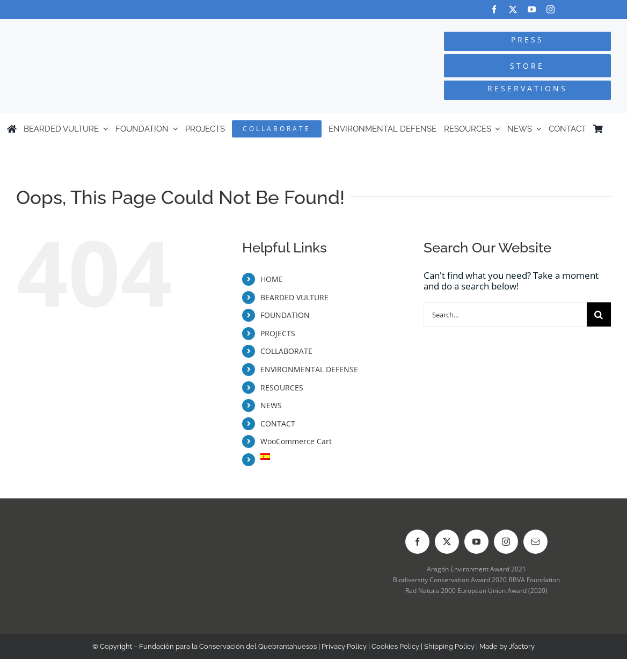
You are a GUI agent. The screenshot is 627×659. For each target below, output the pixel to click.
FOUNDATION (285, 315)
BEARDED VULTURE (294, 297)
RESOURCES (281, 387)
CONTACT (277, 423)
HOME (271, 279)
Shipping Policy (449, 646)
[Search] (599, 314)
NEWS (271, 405)
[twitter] (513, 9)
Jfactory (522, 646)
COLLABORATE (286, 351)
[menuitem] (615, 129)
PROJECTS (277, 333)
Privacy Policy (344, 646)
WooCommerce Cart (296, 441)
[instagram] (550, 9)
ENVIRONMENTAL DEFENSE (309, 369)
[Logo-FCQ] (118, 29)
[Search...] (505, 314)
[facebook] (494, 9)
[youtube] (532, 9)
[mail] (535, 542)
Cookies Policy (395, 646)
